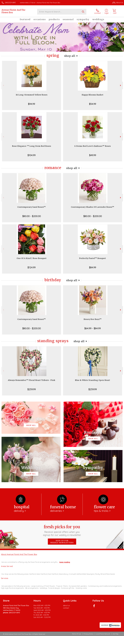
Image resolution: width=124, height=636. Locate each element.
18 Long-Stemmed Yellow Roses (31, 95)
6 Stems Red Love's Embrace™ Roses (92, 146)
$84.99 (92, 267)
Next (121, 85)
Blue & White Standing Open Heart (92, 380)
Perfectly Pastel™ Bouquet (92, 258)
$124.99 (32, 267)
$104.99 (32, 155)
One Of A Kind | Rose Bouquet (32, 258)
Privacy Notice (88, 634)
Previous (3, 85)
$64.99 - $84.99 (92, 328)
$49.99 (92, 155)
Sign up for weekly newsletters (62, 542)
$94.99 (31, 103)
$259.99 (31, 389)
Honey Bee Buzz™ (93, 319)
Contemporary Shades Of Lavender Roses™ (92, 207)
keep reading (64, 562)
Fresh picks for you (62, 530)
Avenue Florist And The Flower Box (13, 11)
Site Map (115, 634)
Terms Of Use (76, 634)
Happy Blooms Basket (92, 95)
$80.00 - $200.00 (31, 216)
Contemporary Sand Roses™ (31, 207)
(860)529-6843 (10, 3)
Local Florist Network (103, 634)
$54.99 (92, 103)
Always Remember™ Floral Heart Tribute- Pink (31, 380)
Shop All (69, 55)
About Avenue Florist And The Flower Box (19, 554)
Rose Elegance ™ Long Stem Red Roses (31, 146)
